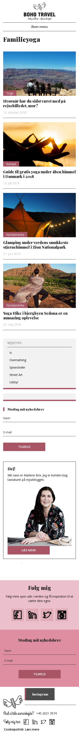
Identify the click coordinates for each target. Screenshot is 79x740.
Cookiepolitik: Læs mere (21, 729)
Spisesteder (17, 367)
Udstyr (13, 382)
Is (10, 353)
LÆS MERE (28, 550)
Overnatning (17, 360)
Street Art (16, 375)
